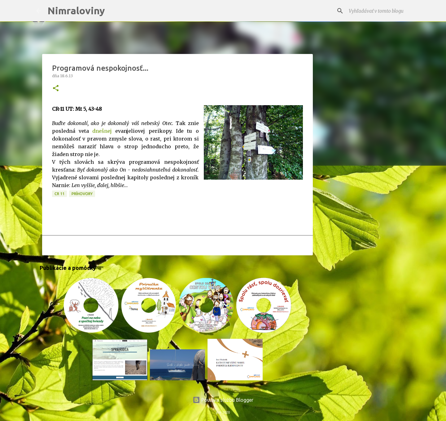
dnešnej (102, 131)
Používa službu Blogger (223, 400)
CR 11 (59, 194)
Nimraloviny (76, 10)
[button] (55, 88)
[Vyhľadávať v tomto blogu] (378, 10)
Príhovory (82, 194)
